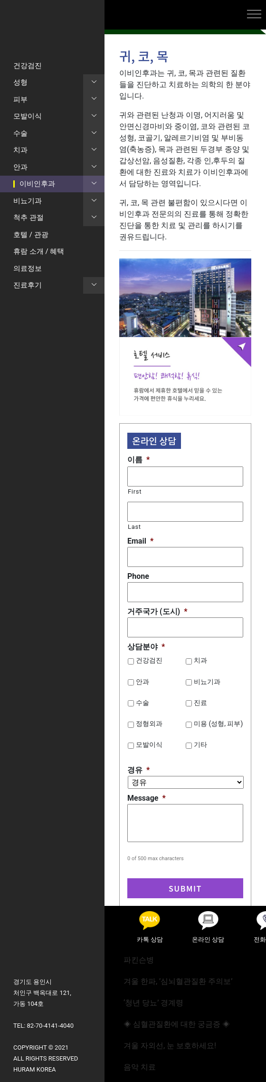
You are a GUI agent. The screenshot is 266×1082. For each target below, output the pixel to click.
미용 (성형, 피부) (218, 723)
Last (134, 526)
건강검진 (149, 660)
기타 (200, 744)
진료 (200, 702)
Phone (138, 576)
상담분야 (146, 646)
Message (146, 798)
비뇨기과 (207, 681)
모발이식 (149, 744)
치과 (200, 660)
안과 (142, 681)
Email (140, 541)
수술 (142, 702)
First (135, 491)
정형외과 (149, 723)
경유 (138, 769)
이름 (138, 459)
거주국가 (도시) (157, 611)
